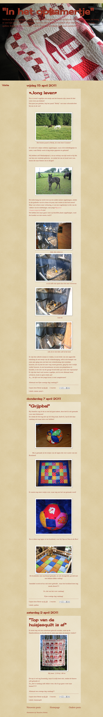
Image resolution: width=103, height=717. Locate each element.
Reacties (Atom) (42, 712)
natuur (36, 391)
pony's (41, 391)
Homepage (55, 707)
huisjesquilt (38, 700)
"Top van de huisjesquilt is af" (47, 622)
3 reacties (53, 697)
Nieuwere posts (34, 707)
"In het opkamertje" (48, 11)
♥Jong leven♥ (43, 92)
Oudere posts (75, 707)
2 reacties (53, 388)
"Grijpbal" (39, 406)
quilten (36, 605)
